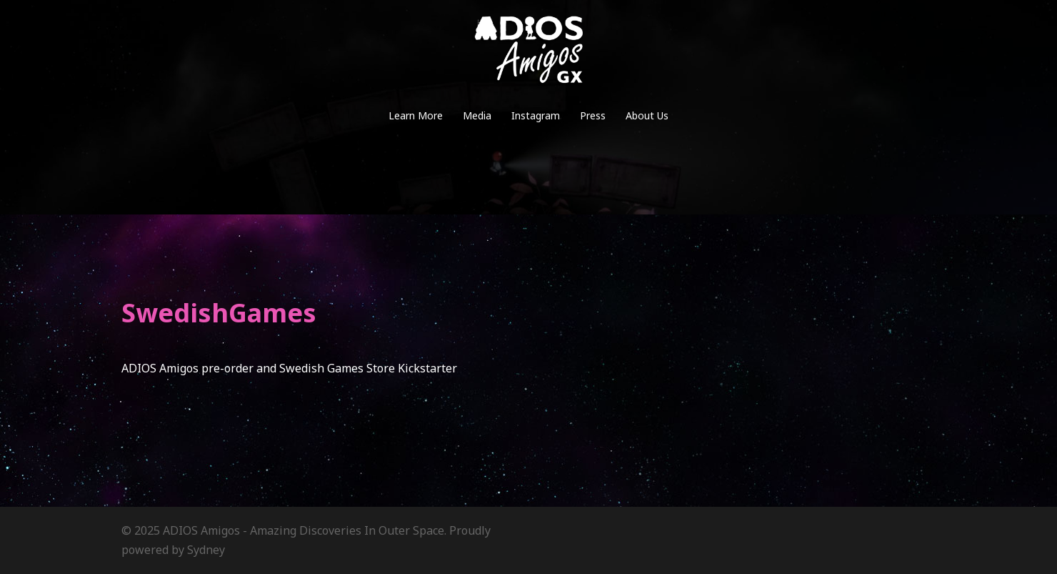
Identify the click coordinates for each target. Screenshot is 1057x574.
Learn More (416, 115)
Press (593, 115)
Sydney (206, 550)
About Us (647, 115)
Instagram (535, 115)
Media (477, 115)
